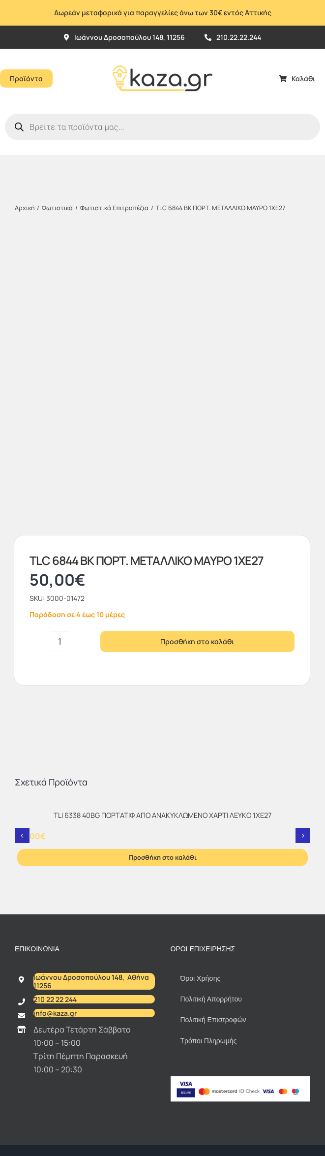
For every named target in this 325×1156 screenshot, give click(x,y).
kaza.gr (157, 873)
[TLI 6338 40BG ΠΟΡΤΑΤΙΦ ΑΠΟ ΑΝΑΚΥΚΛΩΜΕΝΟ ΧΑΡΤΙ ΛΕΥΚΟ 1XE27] (162, 518)
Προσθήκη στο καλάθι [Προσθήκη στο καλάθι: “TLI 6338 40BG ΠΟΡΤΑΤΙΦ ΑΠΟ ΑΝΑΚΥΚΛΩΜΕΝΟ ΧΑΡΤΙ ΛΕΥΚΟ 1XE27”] (163, 569)
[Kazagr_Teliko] (162, 52)
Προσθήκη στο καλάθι (197, 353)
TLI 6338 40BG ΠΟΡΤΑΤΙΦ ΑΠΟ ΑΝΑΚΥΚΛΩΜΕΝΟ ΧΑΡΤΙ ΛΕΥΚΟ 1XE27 (162, 527)
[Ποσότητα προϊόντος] (59, 354)
